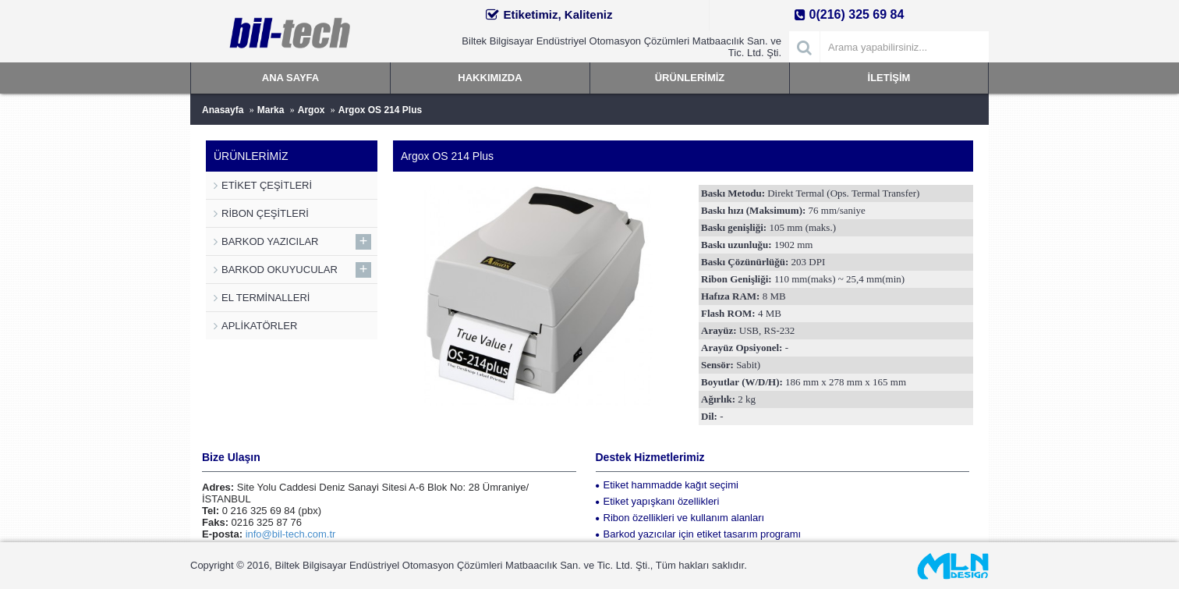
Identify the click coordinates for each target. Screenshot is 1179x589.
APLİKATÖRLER (259, 326)
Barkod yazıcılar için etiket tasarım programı (699, 534)
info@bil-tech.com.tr (291, 534)
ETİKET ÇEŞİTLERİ (266, 185)
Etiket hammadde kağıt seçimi (667, 485)
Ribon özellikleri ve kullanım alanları (680, 517)
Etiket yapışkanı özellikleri (658, 501)
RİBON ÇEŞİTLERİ (265, 213)
